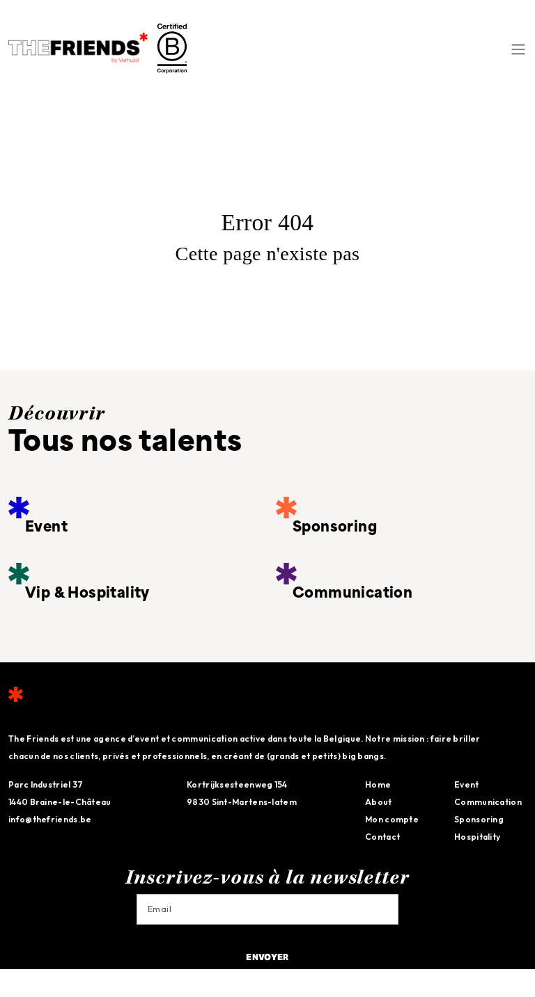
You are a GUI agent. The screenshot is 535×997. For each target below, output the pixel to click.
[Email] (267, 909)
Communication (488, 802)
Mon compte (392, 819)
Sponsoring (479, 819)
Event (466, 784)
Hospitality (477, 836)
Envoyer (267, 958)
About (378, 802)
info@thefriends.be (49, 819)
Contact (382, 836)
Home (378, 784)
